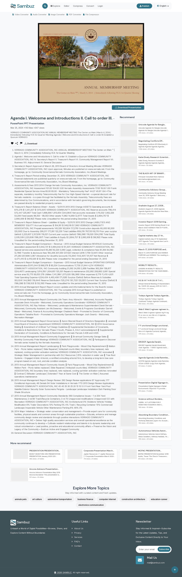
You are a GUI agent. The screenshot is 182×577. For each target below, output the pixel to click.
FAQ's (76, 541)
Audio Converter (38, 14)
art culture (37, 499)
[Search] (45, 6)
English (161, 6)
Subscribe (164, 549)
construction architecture (133, 499)
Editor (66, 6)
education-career (159, 499)
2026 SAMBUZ (62, 572)
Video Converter (20, 14)
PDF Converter (74, 14)
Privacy (76, 533)
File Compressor (91, 14)
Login (100, 6)
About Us (77, 528)
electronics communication (91, 505)
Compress (78, 6)
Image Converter (56, 14)
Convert (90, 6)
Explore (55, 6)
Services (77, 537)
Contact (77, 546)
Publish (144, 6)
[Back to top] (174, 569)
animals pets (20, 499)
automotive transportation (60, 499)
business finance (85, 499)
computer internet (107, 499)
